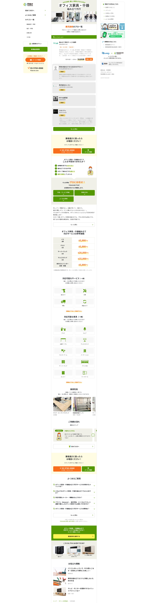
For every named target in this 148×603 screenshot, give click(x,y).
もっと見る (74, 129)
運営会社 (103, 70)
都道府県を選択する (74, 536)
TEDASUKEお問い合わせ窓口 (67, 521)
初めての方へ (29, 10)
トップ (55, 601)
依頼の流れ (84, 192)
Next (93, 435)
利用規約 (108, 70)
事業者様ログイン (110, 45)
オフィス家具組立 (63, 601)
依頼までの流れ (110, 16)
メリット (108, 10)
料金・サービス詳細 (63, 192)
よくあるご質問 (30, 15)
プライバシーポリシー (106, 72)
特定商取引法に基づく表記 (107, 74)
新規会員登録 (35, 49)
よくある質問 (63, 199)
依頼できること (110, 7)
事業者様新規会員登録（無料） (113, 47)
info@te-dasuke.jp (39, 63)
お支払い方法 (109, 13)
